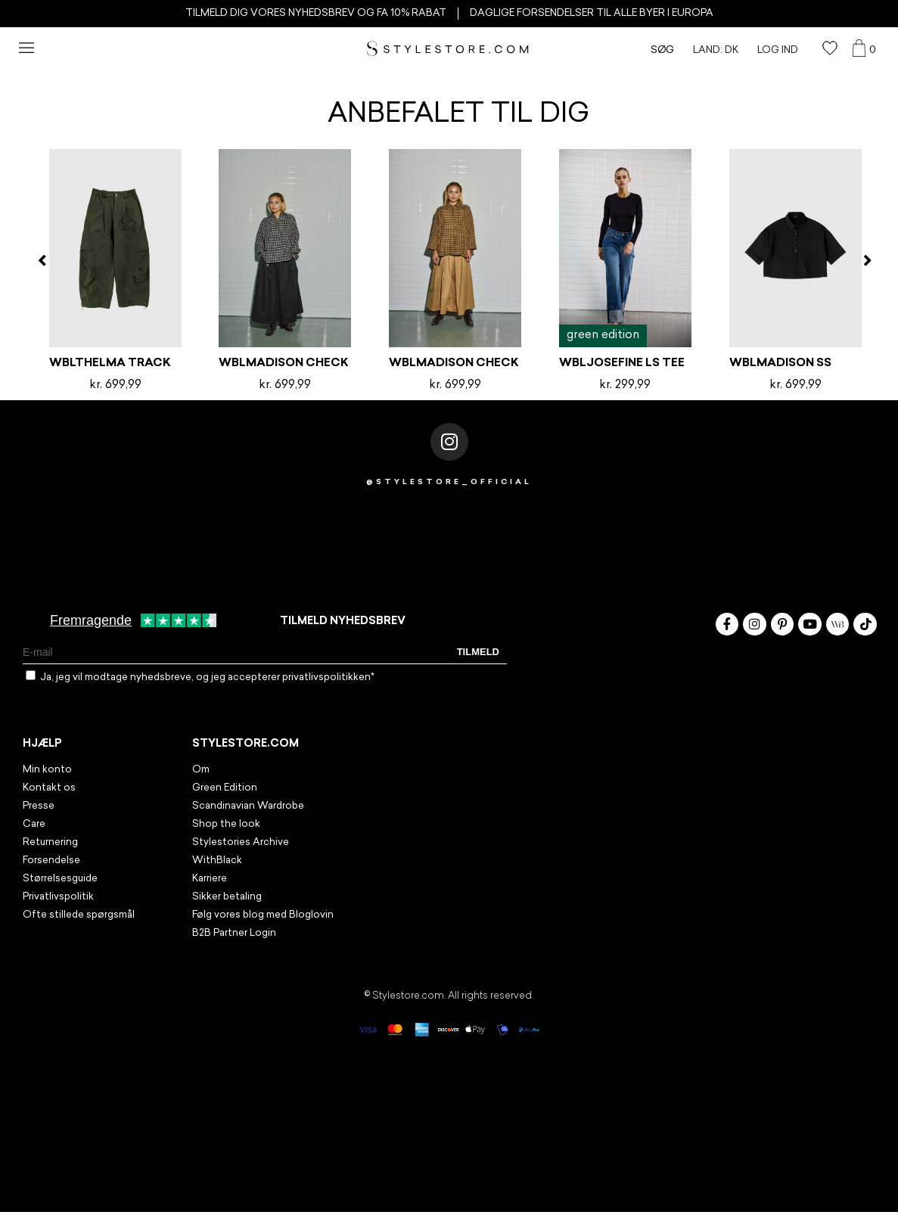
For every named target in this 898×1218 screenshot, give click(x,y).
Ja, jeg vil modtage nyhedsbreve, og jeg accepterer (207, 677)
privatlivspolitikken (326, 677)
